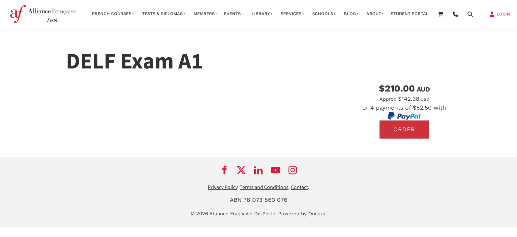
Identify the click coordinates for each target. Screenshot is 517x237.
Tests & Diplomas (162, 13)
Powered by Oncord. (302, 214)
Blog (350, 13)
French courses (111, 13)
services (291, 13)
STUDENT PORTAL (410, 13)
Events (232, 13)
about (373, 13)
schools (322, 13)
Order (404, 129)
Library (261, 13)
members (204, 13)
